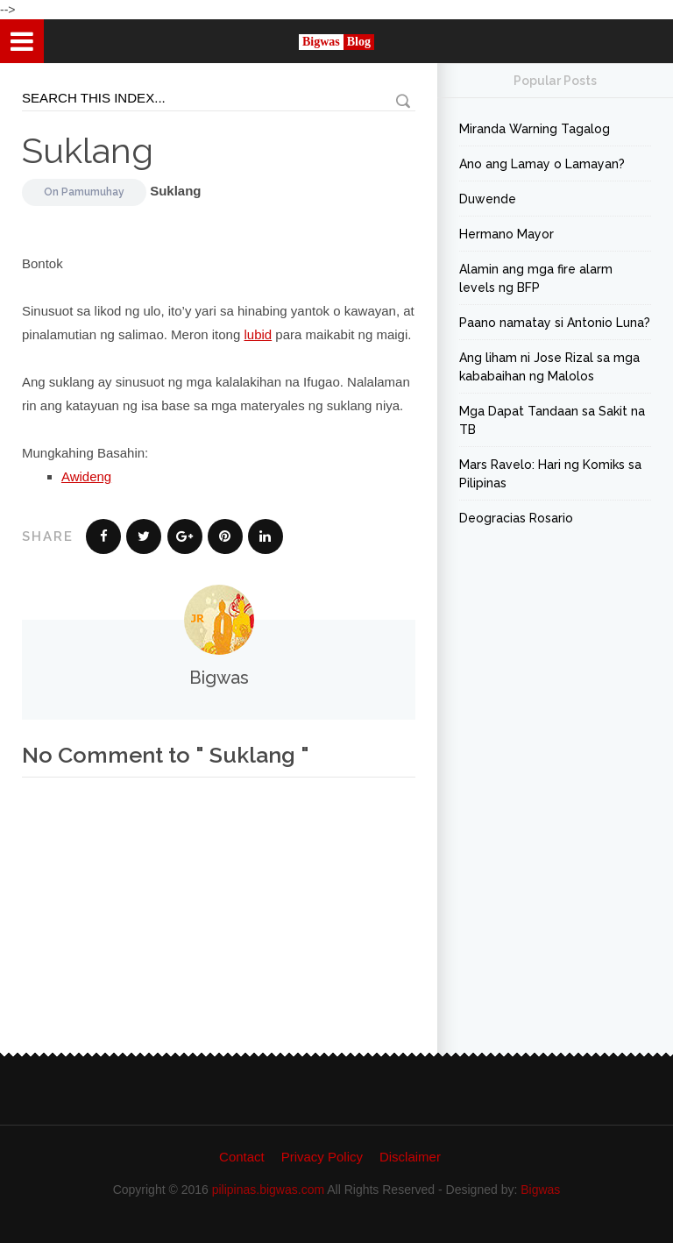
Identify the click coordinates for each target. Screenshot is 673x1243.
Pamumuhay (92, 192)
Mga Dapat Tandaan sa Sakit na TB (552, 420)
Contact (242, 1156)
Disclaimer (410, 1156)
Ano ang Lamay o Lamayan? (542, 164)
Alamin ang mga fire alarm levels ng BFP (536, 278)
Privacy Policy (322, 1156)
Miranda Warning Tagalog (534, 129)
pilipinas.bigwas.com (268, 1190)
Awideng (86, 476)
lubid (258, 334)
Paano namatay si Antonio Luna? (554, 323)
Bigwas (540, 1190)
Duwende (487, 199)
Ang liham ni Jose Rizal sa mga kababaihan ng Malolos (549, 367)
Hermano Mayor (506, 234)
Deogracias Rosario (516, 518)
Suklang (87, 150)
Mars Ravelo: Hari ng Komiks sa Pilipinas (550, 474)
